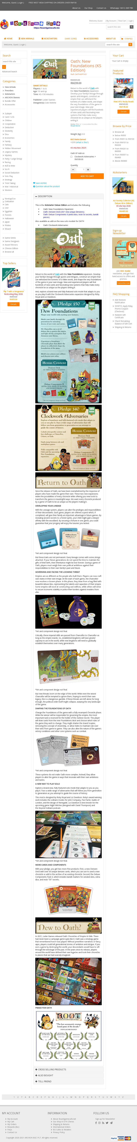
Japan (7, 222)
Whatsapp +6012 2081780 (121, 8)
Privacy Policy (59, 1131)
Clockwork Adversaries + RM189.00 (85, 158)
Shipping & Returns (123, 327)
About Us (76, 8)
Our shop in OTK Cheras (63, 1120)
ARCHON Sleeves (12, 97)
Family (7, 141)
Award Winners (11, 244)
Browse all (9, 251)
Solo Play (9, 176)
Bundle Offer (10, 101)
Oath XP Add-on (77, 153)
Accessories (10, 104)
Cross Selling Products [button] (50, 1069)
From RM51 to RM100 (124, 139)
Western (8, 190)
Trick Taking (10, 183)
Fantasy (8, 145)
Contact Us (101, 8)
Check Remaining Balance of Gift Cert (123, 322)
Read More (75, 125)
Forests (8, 215)
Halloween (9, 218)
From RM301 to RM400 (122, 156)
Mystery (8, 155)
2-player (8, 113)
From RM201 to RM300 (122, 149)
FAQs (9, 1128)
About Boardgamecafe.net (64, 1118)
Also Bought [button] (44, 1075)
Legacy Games (11, 151)
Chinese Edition (11, 248)
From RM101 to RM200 (122, 143)
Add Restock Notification (120, 301)
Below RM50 (120, 135)
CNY (7, 208)
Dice (7, 134)
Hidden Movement (13, 148)
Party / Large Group (13, 158)
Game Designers (12, 241)
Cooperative (10, 124)
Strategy (8, 179)
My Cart (10, 1120)
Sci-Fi (7, 169)
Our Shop (88, 8)
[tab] (68, 196)
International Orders (61, 1126)
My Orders (11, 1123)
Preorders (9, 90)
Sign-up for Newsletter (105, 1118)
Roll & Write (10, 165)
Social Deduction (12, 172)
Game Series (10, 238)
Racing (8, 162)
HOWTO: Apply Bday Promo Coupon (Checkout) (124, 309)
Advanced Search (9, 71)
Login (20, 2)
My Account (111, 21)
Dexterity (9, 131)
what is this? (82, 142)
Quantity (74, 165)
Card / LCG (9, 117)
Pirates (8, 225)
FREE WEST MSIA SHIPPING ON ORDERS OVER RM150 (53, 2)
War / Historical (11, 186)
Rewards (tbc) (13, 1126)
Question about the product (46, 186)
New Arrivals (10, 87)
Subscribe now (123, 283)
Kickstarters (10, 94)
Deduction (9, 127)
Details (13, 304)
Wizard (8, 229)
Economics (9, 138)
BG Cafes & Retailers (62, 1128)
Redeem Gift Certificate (120, 316)
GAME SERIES (71, 38)
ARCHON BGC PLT (33, 1136)
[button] (3, 288)
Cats (7, 204)
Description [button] (45, 196)
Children (8, 120)
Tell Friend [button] (43, 1081)
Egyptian (8, 211)
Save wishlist (40, 183)
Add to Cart (87, 176)
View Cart (122, 21)
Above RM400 (121, 161)
